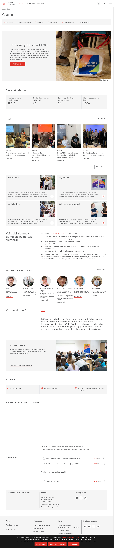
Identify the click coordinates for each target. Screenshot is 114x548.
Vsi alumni (101, 270)
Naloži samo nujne (57, 544)
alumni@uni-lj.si (53, 507)
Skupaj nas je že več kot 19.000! (30, 45)
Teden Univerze (38, 528)
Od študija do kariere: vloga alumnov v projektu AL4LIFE (93, 154)
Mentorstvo (8, 22)
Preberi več (9, 158)
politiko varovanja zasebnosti (71, 537)
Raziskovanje (30, 4)
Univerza (40, 4)
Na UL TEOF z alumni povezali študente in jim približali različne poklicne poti (68, 155)
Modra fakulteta (67, 22)
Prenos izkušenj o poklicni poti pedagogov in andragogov (17, 154)
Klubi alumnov (84, 22)
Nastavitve (40, 544)
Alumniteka (52, 22)
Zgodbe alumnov (24, 22)
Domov (3, 9)
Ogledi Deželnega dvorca (41, 525)
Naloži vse (74, 544)
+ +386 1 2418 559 (53, 505)
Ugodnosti (39, 22)
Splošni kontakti (63, 530)
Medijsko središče (39, 531)
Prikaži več (100, 167)
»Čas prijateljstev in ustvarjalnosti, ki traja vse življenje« (41, 155)
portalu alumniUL (59, 233)
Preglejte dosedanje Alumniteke (21, 365)
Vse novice (101, 118)
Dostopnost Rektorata (65, 533)
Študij (21, 4)
